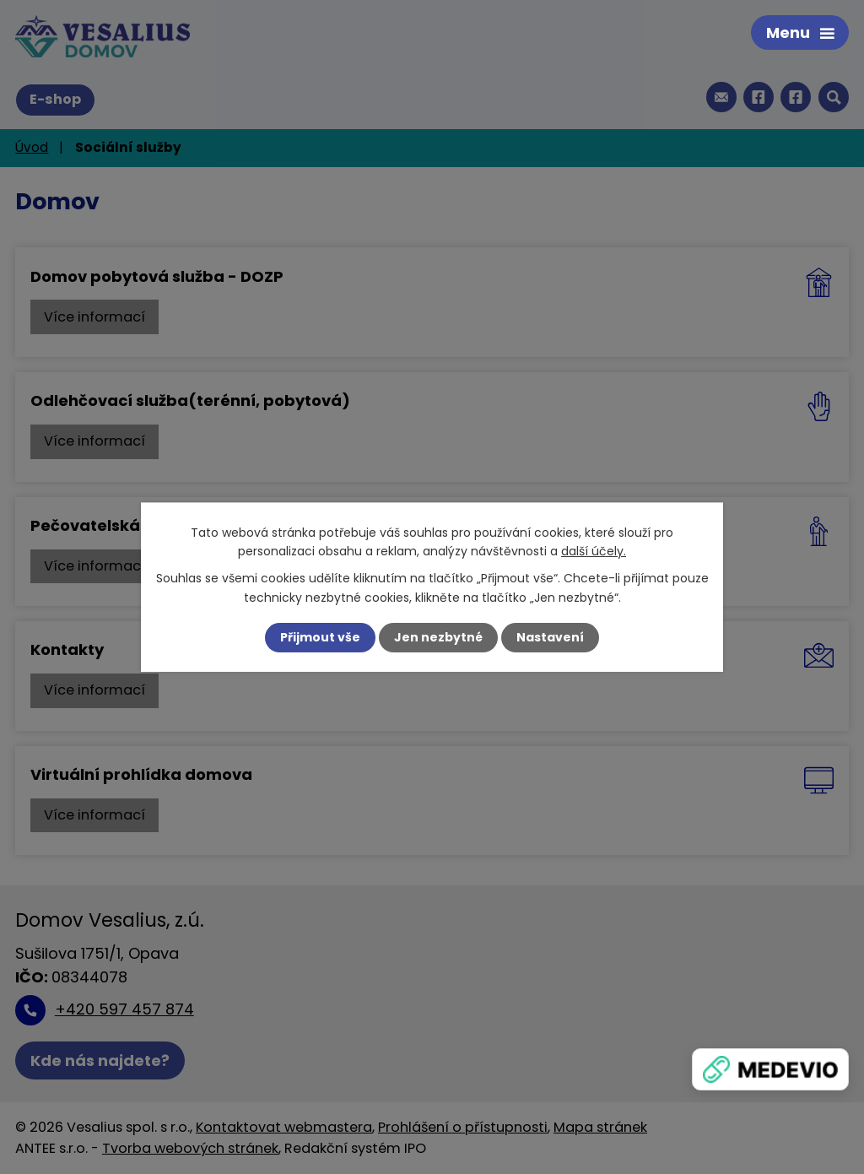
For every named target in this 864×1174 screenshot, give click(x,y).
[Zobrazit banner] (770, 1069)
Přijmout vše (320, 637)
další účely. (593, 551)
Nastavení (550, 637)
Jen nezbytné (438, 637)
